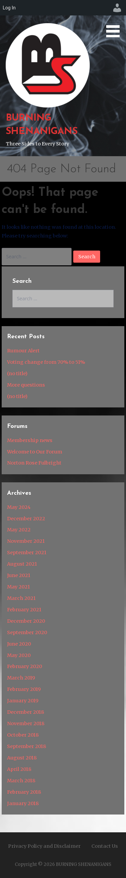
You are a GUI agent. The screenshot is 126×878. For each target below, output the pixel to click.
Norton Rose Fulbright (34, 463)
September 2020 (27, 632)
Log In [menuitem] (9, 7)
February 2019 (24, 689)
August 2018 (22, 758)
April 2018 (19, 769)
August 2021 (22, 564)
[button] (115, 20)
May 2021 (18, 587)
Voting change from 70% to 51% (46, 362)
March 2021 (21, 598)
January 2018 (23, 803)
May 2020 (19, 655)
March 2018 (21, 781)
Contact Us (104, 846)
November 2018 (25, 723)
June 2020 (19, 644)
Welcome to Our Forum (34, 452)
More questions (26, 385)
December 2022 (26, 519)
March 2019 (21, 678)
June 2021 (18, 575)
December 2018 (25, 712)
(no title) (17, 373)
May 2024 (19, 507)
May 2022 (19, 530)
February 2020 (24, 666)
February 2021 (24, 610)
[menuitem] (117, 7)
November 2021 (26, 541)
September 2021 (26, 553)
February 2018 (24, 792)
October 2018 (23, 735)
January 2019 (22, 701)
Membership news (29, 440)
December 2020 (26, 621)
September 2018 (26, 746)
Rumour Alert (23, 351)
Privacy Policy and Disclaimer (44, 846)
